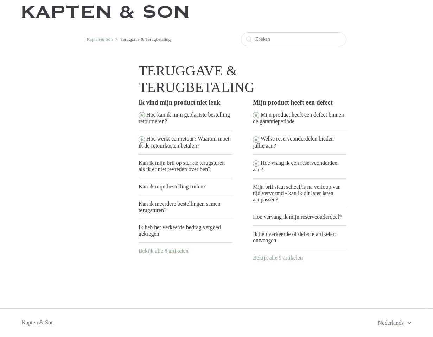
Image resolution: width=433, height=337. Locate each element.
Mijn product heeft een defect (293, 102)
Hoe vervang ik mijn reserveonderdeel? (297, 217)
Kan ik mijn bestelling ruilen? (172, 186)
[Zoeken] (293, 39)
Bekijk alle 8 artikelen (164, 251)
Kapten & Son (100, 39)
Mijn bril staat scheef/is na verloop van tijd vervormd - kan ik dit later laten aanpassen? (297, 193)
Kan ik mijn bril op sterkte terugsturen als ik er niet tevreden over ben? (182, 166)
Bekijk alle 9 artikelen (278, 258)
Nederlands (391, 323)
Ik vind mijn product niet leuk (179, 102)
